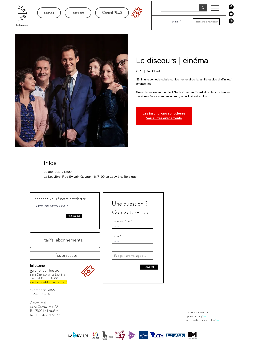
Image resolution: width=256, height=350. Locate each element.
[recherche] (176, 8)
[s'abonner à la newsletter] (206, 21)
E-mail (115, 236)
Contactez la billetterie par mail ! (48, 282)
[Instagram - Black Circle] (231, 20)
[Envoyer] (149, 267)
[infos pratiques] (65, 256)
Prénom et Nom (121, 220)
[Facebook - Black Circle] (231, 6)
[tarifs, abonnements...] (65, 240)
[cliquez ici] (74, 216)
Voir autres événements (164, 118)
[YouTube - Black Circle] (231, 13)
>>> (204, 316)
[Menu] (215, 8)
